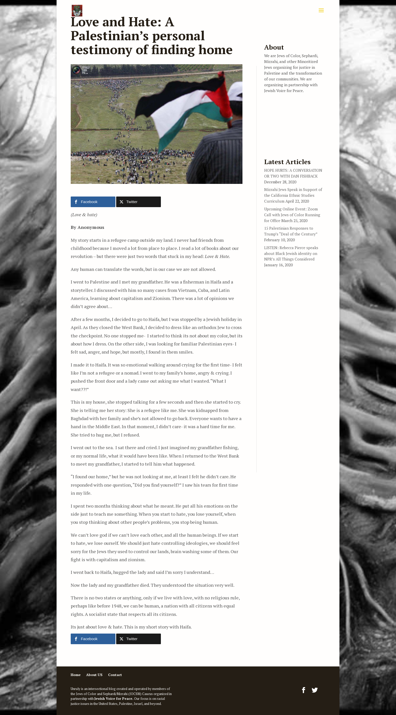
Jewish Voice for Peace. (113, 698)
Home (76, 674)
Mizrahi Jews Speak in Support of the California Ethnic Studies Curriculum (293, 195)
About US (94, 674)
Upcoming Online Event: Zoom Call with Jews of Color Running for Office (292, 214)
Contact (115, 674)
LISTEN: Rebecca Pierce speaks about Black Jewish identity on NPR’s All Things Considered (291, 253)
